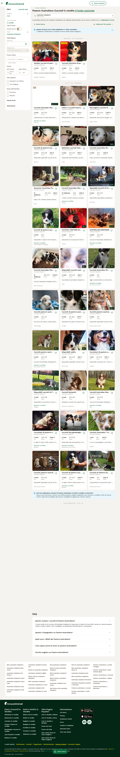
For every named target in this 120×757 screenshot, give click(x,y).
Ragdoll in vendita (29, 721)
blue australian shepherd (80, 676)
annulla (25, 41)
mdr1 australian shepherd (36, 681)
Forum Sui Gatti (47, 729)
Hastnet (29, 744)
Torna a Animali (12, 13)
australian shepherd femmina (81, 680)
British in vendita (28, 718)
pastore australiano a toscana (103, 675)
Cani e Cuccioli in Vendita (13, 710)
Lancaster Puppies (74, 744)
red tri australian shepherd (81, 665)
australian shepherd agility (37, 673)
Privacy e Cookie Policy (20, 751)
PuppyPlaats (37, 744)
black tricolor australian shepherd (58, 679)
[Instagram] (89, 722)
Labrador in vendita (11, 721)
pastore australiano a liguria (102, 678)
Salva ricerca (39, 24)
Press (62, 722)
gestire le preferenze (51, 751)
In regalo (22, 26)
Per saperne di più (108, 20)
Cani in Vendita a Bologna (47, 722)
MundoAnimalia (49, 744)
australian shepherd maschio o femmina (81, 684)
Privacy (62, 716)
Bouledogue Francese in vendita (12, 730)
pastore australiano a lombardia (100, 682)
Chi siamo (63, 712)
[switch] (19, 37)
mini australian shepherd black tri (80, 669)
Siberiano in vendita (29, 734)
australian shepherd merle (15, 678)
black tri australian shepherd (38, 670)
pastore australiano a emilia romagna (102, 665)
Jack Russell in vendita (12, 734)
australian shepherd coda (15, 686)
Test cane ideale (65, 732)
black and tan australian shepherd (36, 677)
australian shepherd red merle (58, 684)
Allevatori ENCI (65, 729)
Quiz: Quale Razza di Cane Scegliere (48, 733)
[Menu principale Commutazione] (2, 3)
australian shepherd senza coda (15, 682)
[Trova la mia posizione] (26, 92)
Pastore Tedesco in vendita (11, 725)
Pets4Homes (20, 744)
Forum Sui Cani (47, 726)
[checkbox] (8, 50)
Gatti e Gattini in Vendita (30, 710)
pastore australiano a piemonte (100, 687)
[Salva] (56, 64)
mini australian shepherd (15, 665)
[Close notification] (112, 30)
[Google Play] (86, 710)
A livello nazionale (84, 10)
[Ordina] (103, 24)
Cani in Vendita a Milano (50, 714)
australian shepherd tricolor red (37, 665)
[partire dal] (12, 121)
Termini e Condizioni (66, 725)
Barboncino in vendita (12, 718)
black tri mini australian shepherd (58, 669)
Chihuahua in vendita (11, 714)
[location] (18, 92)
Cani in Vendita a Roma (49, 718)
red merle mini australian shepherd (58, 689)
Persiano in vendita (29, 731)
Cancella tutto (23, 9)
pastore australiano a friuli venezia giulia (102, 671)
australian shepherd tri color (37, 685)
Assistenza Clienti (66, 719)
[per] (24, 121)
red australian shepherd (58, 665)
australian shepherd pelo (80, 673)
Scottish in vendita (29, 727)
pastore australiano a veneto (81, 688)
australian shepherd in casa (37, 691)
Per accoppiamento (14, 30)
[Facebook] (84, 722)
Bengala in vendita (29, 724)
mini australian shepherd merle (58, 674)
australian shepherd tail (36, 688)
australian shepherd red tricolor (15, 674)
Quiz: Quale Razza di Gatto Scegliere (48, 738)
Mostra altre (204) (23, 83)
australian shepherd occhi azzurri (15, 690)
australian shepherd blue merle (15, 669)
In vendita (11, 26)
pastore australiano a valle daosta (81, 692)
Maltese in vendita (11, 738)
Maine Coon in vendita (30, 714)
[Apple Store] (87, 716)
